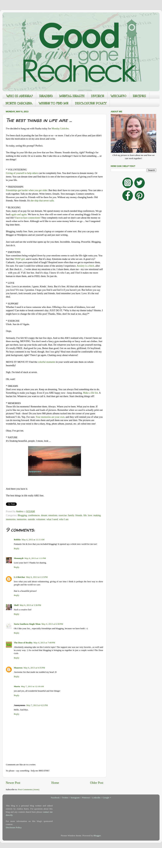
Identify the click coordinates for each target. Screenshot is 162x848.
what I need (52, 519)
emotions (52, 515)
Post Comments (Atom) (28, 789)
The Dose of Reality (23, 642)
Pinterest (86, 797)
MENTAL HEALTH (72, 96)
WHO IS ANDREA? (20, 96)
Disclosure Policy (14, 827)
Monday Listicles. (60, 128)
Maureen (18, 667)
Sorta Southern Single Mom (27, 624)
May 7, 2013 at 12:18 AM (32, 686)
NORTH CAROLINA (19, 103)
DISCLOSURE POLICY (90, 103)
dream (44, 515)
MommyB (18, 558)
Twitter (65, 797)
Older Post (96, 782)
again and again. (19, 214)
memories (22, 519)
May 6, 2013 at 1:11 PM (35, 558)
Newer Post (13, 782)
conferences (34, 515)
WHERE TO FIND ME (53, 103)
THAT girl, (20, 259)
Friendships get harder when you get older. (27, 190)
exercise (63, 515)
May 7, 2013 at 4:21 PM (37, 705)
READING (46, 96)
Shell (16, 605)
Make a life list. (91, 392)
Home (55, 782)
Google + (107, 797)
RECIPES (139, 96)
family (71, 515)
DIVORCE (97, 96)
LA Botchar (19, 577)
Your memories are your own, (50, 417)
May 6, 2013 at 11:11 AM (33, 539)
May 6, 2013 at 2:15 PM (37, 577)
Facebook (55, 797)
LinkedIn (96, 797)
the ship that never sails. (42, 200)
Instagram (75, 797)
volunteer (40, 519)
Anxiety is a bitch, (86, 265)
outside (31, 519)
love (90, 515)
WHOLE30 (118, 96)
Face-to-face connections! (28, 217)
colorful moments (46, 362)
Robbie (17, 539)
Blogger (97, 835)
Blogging (22, 515)
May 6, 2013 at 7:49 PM (44, 642)
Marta (17, 686)
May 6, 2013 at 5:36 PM (30, 605)
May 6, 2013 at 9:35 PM (34, 667)
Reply (16, 548)
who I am (63, 519)
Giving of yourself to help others (22, 173)
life (85, 515)
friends (78, 515)
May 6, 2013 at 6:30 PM (52, 624)
